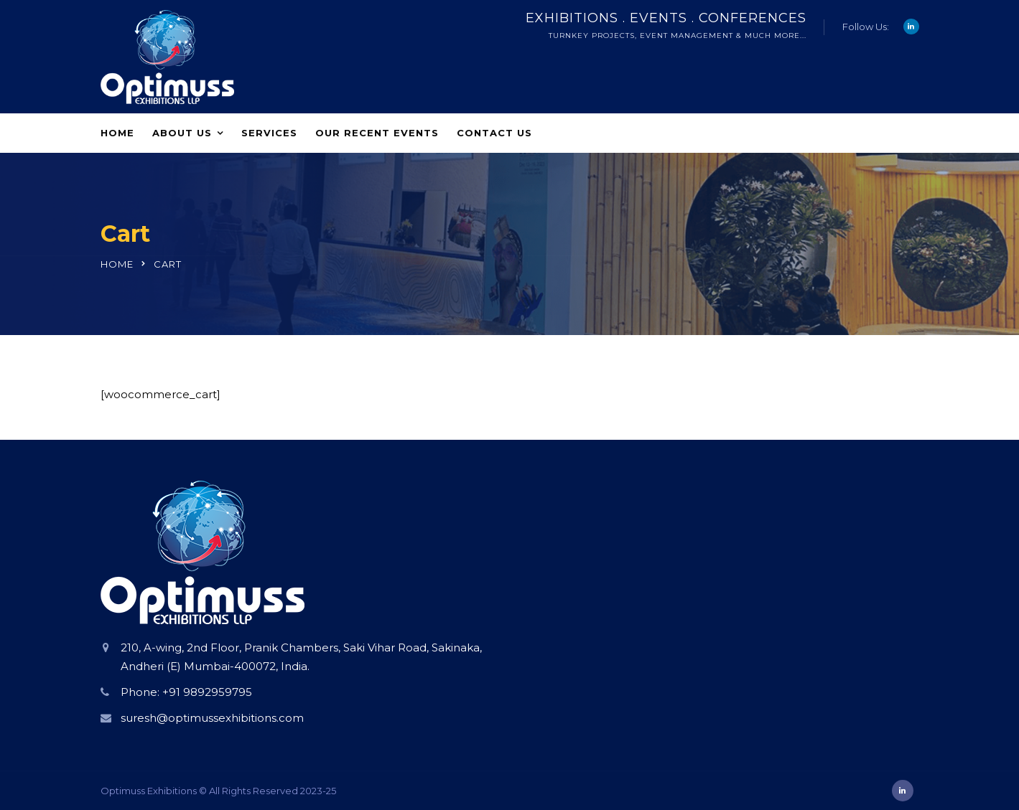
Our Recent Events (377, 132)
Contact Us (494, 132)
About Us (182, 132)
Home (117, 132)
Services (269, 132)
